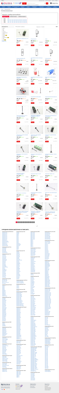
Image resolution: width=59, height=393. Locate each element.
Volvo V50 (46, 362)
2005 (18, 20)
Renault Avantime (33, 320)
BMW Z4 (32, 246)
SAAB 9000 (4, 325)
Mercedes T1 (47, 309)
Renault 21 (32, 318)
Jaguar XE (17, 375)
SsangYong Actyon (47, 338)
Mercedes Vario (47, 313)
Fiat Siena (17, 272)
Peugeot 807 (18, 334)
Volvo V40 (46, 361)
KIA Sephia (32, 289)
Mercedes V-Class (47, 311)
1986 (20, 22)
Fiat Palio (17, 264)
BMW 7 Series (33, 238)
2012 (12, 19)
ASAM (3, 28)
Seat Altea (46, 328)
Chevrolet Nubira (47, 238)
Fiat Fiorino (18, 259)
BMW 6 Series (33, 237)
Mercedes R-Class (47, 304)
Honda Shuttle (33, 270)
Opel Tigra (3, 317)
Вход (57, 0)
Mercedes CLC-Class (48, 293)
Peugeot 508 (18, 330)
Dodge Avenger (18, 366)
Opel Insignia (4, 308)
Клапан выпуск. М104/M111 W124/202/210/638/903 (21, 174)
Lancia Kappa (33, 375)
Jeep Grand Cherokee (5, 365)
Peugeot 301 (18, 318)
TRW (3, 38)
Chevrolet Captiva (47, 233)
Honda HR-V (32, 265)
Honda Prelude (33, 269)
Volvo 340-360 (47, 346)
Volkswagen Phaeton (34, 361)
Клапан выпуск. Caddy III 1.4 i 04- (49, 173)
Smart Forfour (4, 340)
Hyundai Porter (47, 279)
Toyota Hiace (18, 353)
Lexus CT (17, 285)
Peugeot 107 (18, 310)
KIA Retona (32, 287)
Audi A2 (17, 237)
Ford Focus (4, 263)
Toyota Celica (18, 351)
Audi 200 (17, 233)
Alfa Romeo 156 (4, 236)
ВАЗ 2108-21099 (4, 280)
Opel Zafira (4, 320)
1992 (12, 21)
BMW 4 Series (33, 235)
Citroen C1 (46, 244)
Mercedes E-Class (47, 296)
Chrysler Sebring (4, 359)
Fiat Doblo (18, 255)
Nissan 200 (32, 297)
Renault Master (33, 334)
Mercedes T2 (47, 310)
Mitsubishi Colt (18, 293)
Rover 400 (46, 320)
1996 (20, 21)
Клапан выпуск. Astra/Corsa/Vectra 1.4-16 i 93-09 (36, 154)
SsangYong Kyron (47, 340)
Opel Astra (4, 303)
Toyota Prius (18, 359)
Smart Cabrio (4, 337)
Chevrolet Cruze (47, 234)
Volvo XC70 (46, 367)
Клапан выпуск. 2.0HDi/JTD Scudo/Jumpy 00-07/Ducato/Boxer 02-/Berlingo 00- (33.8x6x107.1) (22, 212)
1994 (16, 21)
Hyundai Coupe (47, 263)
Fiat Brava (18, 252)
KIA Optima (32, 282)
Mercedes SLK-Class (48, 307)
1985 (18, 22)
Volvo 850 (46, 353)
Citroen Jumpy (47, 255)
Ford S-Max (4, 274)
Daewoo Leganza (33, 251)
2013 (14, 19)
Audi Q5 (17, 247)
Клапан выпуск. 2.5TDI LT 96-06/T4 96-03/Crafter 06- (22, 154)
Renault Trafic (33, 342)
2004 (16, 20)
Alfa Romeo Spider (5, 245)
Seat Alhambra (47, 327)
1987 (22, 22)
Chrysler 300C (4, 356)
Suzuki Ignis (4, 346)
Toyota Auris (18, 346)
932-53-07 (16, 2)
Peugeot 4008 (18, 324)
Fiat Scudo (18, 269)
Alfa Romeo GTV (4, 243)
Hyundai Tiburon (47, 283)
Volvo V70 (46, 364)
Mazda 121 (3, 285)
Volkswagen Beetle (34, 348)
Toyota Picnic (18, 357)
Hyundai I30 (46, 272)
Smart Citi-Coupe (5, 338)
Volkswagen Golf (33, 355)
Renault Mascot (33, 333)
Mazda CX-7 (4, 293)
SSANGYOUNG (5, 37)
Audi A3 (17, 238)
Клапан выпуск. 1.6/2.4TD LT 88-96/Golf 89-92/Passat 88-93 (22, 135)
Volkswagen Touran (34, 368)
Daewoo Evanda (33, 249)
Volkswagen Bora (33, 349)
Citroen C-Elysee (47, 243)
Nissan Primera (33, 308)
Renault (4, 35)
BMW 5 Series (33, 236)
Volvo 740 (46, 350)
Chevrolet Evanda (47, 236)
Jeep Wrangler (4, 367)
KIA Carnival (32, 279)
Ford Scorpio (4, 275)
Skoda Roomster (4, 333)
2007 (22, 20)
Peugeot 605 (18, 331)
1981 (10, 22)
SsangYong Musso (47, 341)
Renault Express (33, 324)
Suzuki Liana (4, 348)
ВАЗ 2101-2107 (4, 279)
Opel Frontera (4, 307)
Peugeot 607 (18, 332)
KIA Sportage (33, 293)
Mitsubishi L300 (18, 298)
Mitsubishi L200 (18, 297)
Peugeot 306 (18, 320)
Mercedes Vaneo (47, 312)
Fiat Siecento (18, 271)
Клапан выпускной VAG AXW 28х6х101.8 (51, 96)
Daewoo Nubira (33, 254)
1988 (24, 22)
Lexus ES (17, 286)
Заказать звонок (18, 387)
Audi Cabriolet (18, 244)
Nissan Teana (33, 311)
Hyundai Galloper (47, 265)
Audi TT (17, 249)
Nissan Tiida (32, 313)
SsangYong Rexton (48, 342)
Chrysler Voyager (4, 361)
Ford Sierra (4, 276)
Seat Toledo (46, 336)
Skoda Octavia (4, 331)
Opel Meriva (4, 311)
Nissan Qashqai (33, 309)
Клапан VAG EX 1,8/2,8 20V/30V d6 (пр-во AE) (51, 193)
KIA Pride (32, 285)
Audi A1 (17, 236)
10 (32, 222)
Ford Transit (4, 277)
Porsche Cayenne (47, 370)
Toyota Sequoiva (18, 361)
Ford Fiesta (4, 262)
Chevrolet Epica (47, 235)
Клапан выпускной (48, 58)
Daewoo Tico (33, 255)
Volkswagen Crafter (34, 353)
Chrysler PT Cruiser (5, 358)
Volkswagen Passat (34, 360)
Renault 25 (32, 319)
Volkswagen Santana (34, 363)
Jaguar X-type (18, 374)
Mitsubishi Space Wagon (20, 305)
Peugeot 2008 (18, 312)
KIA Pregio (32, 284)
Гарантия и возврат (48, 0)
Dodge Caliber (18, 367)
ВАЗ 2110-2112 (4, 281)
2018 (24, 19)
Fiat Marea (18, 262)
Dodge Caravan (18, 368)
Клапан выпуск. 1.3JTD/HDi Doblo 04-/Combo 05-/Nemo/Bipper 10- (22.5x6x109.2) (35, 116)
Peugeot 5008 (18, 329)
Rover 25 (46, 319)
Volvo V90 (46, 365)
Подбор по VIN (24, 3)
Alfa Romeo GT (4, 242)
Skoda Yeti (3, 335)
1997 (22, 21)
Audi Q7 (17, 248)
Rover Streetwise (47, 324)
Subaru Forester (18, 341)
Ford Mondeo (4, 270)
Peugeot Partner (19, 338)
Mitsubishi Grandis (19, 296)
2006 (20, 20)
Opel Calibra (4, 304)
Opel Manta (4, 310)
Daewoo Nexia (33, 253)
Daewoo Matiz (33, 252)
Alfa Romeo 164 (4, 238)
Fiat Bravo (18, 253)
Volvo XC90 (46, 368)
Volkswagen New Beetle (34, 359)
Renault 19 (32, 317)
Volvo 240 (46, 345)
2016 (20, 19)
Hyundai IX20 (47, 274)
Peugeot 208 (18, 316)
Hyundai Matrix (47, 277)
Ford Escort (4, 261)
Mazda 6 (3, 289)
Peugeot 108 (18, 311)
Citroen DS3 (46, 250)
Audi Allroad (18, 243)
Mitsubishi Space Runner (20, 303)
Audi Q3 (17, 246)
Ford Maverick (4, 269)
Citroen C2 (46, 245)
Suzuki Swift (4, 351)
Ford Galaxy (4, 265)
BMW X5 (32, 242)
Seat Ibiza (46, 331)
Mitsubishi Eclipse (19, 294)
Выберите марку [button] (13, 16)
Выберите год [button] (6, 16)
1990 (8, 21)
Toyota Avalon (18, 347)
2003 (14, 20)
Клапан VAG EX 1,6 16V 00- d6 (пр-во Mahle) (50, 77)
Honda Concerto (33, 261)
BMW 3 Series (33, 234)
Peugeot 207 (18, 315)
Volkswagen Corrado (34, 352)
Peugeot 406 (18, 326)
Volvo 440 (46, 347)
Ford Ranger (4, 273)
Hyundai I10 (46, 270)
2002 (12, 20)
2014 (16, 19)
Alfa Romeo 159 (4, 237)
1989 (26, 22)
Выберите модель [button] (22, 16)
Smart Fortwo (4, 341)
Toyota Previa (18, 358)
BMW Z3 (32, 245)
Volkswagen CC (33, 351)
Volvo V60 (46, 363)
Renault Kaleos (33, 328)
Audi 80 (17, 234)
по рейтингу (23, 26)
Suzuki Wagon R (4, 354)
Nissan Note (32, 304)
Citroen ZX (46, 259)
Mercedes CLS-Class (48, 295)
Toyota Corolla (18, 352)
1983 (14, 22)
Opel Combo (4, 305)
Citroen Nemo (47, 256)
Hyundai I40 (46, 273)
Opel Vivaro (4, 319)
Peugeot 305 (18, 319)
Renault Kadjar (33, 327)
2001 (10, 20)
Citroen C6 (46, 248)
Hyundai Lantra (47, 276)
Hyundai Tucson (47, 285)
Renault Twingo (33, 343)
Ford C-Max (4, 255)
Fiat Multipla (18, 263)
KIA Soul (32, 292)
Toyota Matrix (18, 356)
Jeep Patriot (4, 366)
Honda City (32, 259)
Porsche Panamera (48, 371)
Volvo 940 (46, 354)
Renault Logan (33, 332)
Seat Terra (46, 335)
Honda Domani (33, 263)
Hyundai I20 (46, 271)
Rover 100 (46, 317)
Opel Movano (4, 313)
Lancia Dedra (33, 373)
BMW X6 (32, 243)
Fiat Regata (18, 268)
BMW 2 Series (33, 233)
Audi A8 (17, 242)
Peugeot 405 (18, 325)
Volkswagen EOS (33, 354)
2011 (10, 19)
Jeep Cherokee (4, 363)
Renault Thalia (33, 341)
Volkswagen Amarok (34, 347)
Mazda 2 (3, 286)
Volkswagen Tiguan (34, 366)
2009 (26, 20)
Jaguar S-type (18, 373)
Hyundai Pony (47, 278)
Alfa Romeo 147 (4, 234)
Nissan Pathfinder (33, 305)
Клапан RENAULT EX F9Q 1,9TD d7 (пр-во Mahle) (36, 77)
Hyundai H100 (47, 269)
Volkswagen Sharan (34, 365)
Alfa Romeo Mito (4, 244)
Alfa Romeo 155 (4, 235)
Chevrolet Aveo (47, 232)
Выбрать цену (19, 64)
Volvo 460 (46, 348)
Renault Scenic (33, 339)
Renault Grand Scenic (34, 326)
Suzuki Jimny (4, 347)
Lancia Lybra (32, 376)
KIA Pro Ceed (33, 286)
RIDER (3, 36)
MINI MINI (17, 290)
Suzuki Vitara (4, 353)
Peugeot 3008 (18, 317)
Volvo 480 (46, 349)
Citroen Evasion (47, 253)
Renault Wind (33, 345)
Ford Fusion (4, 264)
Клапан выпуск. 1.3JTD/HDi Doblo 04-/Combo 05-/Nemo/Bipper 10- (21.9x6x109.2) (35, 212)
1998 (24, 21)
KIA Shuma (32, 290)
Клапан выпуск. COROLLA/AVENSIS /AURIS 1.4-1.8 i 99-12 (36, 135)
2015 (18, 19)
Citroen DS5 (46, 252)
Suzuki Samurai (4, 349)
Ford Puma (4, 272)
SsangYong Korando (48, 339)
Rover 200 (46, 318)
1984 (16, 22)
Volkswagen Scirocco (34, 364)
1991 (10, 21)
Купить (18, 45)
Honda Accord (33, 257)
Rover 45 (46, 321)
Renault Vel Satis (33, 344)
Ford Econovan (4, 259)
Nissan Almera (33, 298)
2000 (8, 20)
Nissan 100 (32, 296)
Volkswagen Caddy (33, 350)
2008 (24, 20)
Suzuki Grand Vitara (5, 345)
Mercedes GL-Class (48, 298)
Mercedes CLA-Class (48, 292)
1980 (8, 22)
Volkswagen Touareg (34, 367)
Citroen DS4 (46, 251)
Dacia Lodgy (4, 249)
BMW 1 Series (33, 232)
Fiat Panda (18, 265)
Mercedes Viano (47, 314)
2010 (8, 19)
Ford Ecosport (4, 260)
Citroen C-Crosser (47, 242)
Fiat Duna (17, 257)
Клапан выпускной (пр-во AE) (21, 58)
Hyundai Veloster (47, 286)
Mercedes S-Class (47, 305)
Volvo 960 (46, 355)
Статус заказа (47, 385)
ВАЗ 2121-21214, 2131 (5, 282)
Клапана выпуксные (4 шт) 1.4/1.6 (21, 96)
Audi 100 (17, 232)
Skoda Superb (4, 334)
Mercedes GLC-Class (48, 300)
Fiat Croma (18, 254)
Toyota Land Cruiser (19, 355)
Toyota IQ (17, 354)
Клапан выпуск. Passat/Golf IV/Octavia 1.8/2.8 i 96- (50, 135)
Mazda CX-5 (4, 292)
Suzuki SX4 (3, 352)
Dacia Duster (4, 248)
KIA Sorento (32, 291)
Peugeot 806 (18, 333)
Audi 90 (17, 235)
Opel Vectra (4, 318)
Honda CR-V (32, 262)
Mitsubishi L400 (18, 299)
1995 (18, 21)
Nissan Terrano (33, 312)
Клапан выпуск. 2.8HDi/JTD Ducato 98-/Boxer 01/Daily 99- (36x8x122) (50, 212)
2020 (8, 18)
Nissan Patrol (33, 306)
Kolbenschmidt (4, 32)
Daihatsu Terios (4, 371)
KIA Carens (32, 278)
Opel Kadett (4, 309)
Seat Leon (46, 333)
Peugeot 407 (18, 327)
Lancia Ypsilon (33, 379)
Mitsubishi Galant (19, 295)
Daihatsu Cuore (4, 369)
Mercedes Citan (47, 291)
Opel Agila (3, 299)
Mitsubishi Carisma (19, 292)
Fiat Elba (17, 258)
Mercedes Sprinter (47, 308)
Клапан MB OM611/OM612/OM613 (36, 96)
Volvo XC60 (46, 366)
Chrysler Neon (4, 357)
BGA (3, 29)
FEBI (3, 30)
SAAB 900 (3, 324)
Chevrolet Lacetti (47, 237)
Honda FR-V (32, 264)
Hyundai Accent (47, 261)
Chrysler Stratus (4, 360)
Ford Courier (4, 257)
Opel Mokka (4, 312)
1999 (26, 21)
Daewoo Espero (33, 248)
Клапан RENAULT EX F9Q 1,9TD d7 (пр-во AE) (36, 58)
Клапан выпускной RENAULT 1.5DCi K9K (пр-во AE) (50, 154)
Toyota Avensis (18, 348)
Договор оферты (47, 389)
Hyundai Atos (47, 262)
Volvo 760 (46, 351)
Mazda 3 (3, 287)
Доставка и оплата (41, 0)
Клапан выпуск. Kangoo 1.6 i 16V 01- (36, 173)
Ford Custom (4, 258)
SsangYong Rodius (47, 343)
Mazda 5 (3, 288)
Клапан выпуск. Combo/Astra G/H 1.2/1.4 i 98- (22, 39)
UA (3, 0)
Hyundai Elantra (47, 264)
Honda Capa (32, 258)
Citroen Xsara (47, 258)
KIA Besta (32, 277)
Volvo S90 (46, 360)
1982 (12, 22)
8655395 (16, 3)
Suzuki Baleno (4, 344)
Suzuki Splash (4, 350)
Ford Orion (4, 271)
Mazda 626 (3, 290)
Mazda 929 (3, 291)
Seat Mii (46, 334)
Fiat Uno (17, 278)
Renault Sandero (33, 338)
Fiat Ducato (18, 256)
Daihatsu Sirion (4, 370)
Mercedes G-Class (47, 297)
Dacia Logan (4, 250)
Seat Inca (46, 332)
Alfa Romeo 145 (4, 232)
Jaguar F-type (18, 372)
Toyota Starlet (18, 362)
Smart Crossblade (5, 339)
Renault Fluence (33, 325)
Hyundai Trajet (47, 284)
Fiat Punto (18, 266)
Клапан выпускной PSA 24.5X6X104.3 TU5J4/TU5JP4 (36, 193)
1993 (14, 21)
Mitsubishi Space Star (19, 304)
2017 (22, 19)
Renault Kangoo (33, 329)
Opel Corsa (4, 306)
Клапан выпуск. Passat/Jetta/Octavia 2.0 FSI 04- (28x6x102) (51, 116)
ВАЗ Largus (4, 283)
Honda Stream (33, 271)
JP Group (3, 31)
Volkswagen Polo (33, 362)
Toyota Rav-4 (18, 360)
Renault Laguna (33, 330)
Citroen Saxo (47, 257)
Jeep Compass (4, 364)
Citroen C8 (46, 249)
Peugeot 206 (18, 314)
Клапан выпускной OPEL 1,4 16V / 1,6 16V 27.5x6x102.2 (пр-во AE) (22, 116)
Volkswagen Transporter (34, 369)
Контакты (53, 0)
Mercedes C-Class (47, 290)
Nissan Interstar (33, 299)
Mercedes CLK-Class (48, 294)
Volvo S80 (46, 359)
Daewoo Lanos (33, 250)
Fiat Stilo (17, 273)
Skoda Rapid (4, 332)
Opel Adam (4, 298)
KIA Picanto (32, 283)
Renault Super (33, 340)
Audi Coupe (18, 245)
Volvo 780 (46, 352)
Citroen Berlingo (47, 241)
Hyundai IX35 (47, 275)
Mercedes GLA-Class (48, 299)
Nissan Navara (33, 303)
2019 (26, 19)
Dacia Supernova (4, 252)
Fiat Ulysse (18, 277)
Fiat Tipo (17, 276)
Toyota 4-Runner (19, 345)
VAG (4, 39)
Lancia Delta (32, 374)
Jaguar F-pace (18, 371)
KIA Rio (32, 288)
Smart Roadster (4, 342)
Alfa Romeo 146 (4, 233)
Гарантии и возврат (48, 388)
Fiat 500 (17, 251)
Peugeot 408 (18, 328)
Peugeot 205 (18, 313)
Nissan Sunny (33, 310)
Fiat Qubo (17, 267)
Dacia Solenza (4, 251)
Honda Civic (32, 260)
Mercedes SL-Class (47, 306)
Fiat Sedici (18, 270)
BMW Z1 (32, 244)
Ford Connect (4, 256)
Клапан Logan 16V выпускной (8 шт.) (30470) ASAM (22, 77)
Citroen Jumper (47, 254)
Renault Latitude (33, 331)
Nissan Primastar (33, 307)
